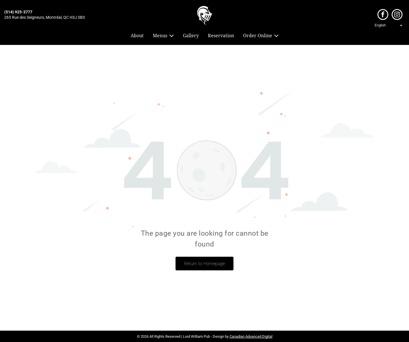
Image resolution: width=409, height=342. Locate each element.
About (137, 35)
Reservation (221, 35)
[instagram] (397, 15)
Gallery (191, 35)
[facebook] (382, 15)
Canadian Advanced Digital (250, 336)
